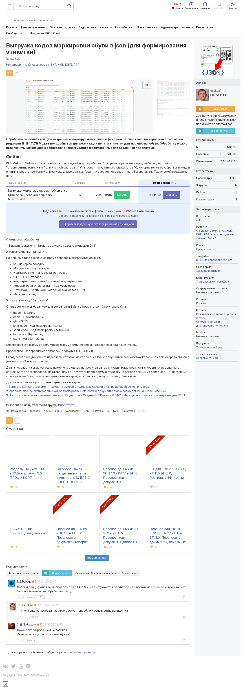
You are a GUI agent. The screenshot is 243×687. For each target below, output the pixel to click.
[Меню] (10, 6)
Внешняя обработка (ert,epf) (214, 260)
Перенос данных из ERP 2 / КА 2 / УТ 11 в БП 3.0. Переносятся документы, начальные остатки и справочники (168, 537)
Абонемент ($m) (207, 358)
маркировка (18, 411)
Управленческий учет (210, 347)
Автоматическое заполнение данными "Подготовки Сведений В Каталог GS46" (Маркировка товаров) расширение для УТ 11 (97, 395)
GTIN (141, 411)
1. (18, 581)
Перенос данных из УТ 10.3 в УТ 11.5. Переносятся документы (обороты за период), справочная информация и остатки (121, 542)
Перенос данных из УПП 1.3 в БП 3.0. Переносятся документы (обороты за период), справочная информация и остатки (74, 542)
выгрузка (98, 411)
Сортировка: (95, 573)
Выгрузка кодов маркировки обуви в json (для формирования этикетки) (96, 48)
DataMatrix (128, 411)
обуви (47, 411)
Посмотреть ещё (97, 557)
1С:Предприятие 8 (208, 270)
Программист (205, 249)
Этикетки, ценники (222, 234)
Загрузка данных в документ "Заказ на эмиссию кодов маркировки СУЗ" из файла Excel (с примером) (80, 386)
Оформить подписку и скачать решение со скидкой (98, 224)
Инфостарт (66, 405)
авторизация (87, 652)
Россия (201, 303)
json (86, 411)
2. (19, 605)
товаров (35, 411)
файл (116, 411)
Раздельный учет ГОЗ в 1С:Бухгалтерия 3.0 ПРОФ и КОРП (27, 473)
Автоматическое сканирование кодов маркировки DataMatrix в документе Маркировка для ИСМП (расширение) (87, 391)
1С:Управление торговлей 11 (213, 281)
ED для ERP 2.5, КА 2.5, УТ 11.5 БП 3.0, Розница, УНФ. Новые (168, 473)
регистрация (68, 652)
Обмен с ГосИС (206, 238)
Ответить (32, 597)
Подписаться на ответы (23, 573)
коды (58, 411)
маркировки (72, 411)
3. (18, 624)
